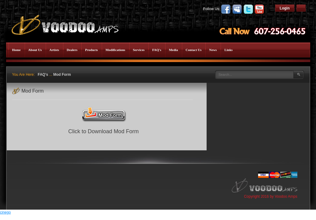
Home (16, 50)
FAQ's (156, 50)
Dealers (72, 50)
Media (173, 50)
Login (285, 8)
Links (228, 50)
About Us (35, 50)
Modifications (115, 50)
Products (91, 50)
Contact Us (193, 50)
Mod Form (62, 74)
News (213, 50)
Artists (54, 50)
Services (138, 50)
